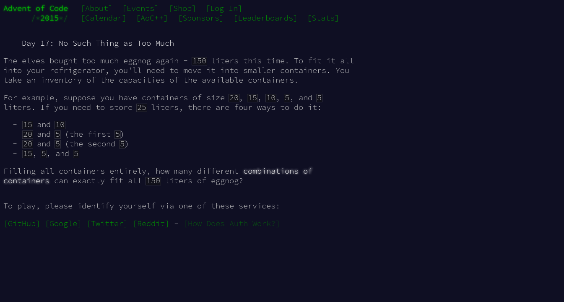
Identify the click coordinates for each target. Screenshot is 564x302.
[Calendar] (104, 18)
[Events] (140, 8)
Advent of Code (35, 8)
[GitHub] (21, 223)
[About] (97, 8)
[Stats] (323, 18)
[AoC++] (152, 18)
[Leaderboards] (265, 18)
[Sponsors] (201, 18)
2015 (49, 18)
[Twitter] (107, 223)
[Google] (63, 223)
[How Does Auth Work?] (231, 223)
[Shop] (182, 8)
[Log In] (223, 8)
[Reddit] (151, 223)
